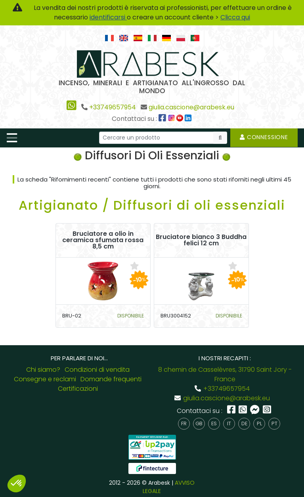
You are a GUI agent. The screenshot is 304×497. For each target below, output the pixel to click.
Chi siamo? (43, 369)
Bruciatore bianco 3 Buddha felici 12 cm (201, 240)
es (214, 423)
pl (259, 423)
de (244, 423)
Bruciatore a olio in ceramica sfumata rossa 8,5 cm (102, 240)
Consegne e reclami (45, 379)
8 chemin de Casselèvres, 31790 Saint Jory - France (225, 374)
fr (184, 423)
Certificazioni (78, 388)
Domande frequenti (110, 379)
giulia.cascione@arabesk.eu (191, 107)
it (229, 423)
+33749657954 (112, 107)
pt (274, 423)
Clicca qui (235, 17)
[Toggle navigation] (11, 138)
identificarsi (108, 17)
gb (199, 423)
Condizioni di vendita (97, 369)
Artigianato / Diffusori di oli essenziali (152, 205)
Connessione (264, 137)
